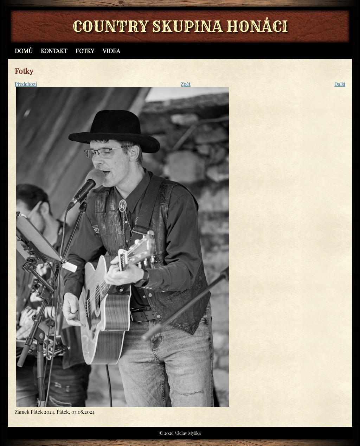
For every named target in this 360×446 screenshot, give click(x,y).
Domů (23, 51)
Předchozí (26, 84)
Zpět (186, 84)
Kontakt (54, 51)
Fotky (85, 51)
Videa (111, 51)
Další (339, 84)
